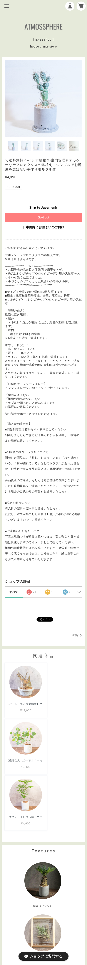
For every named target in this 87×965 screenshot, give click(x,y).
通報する (77, 635)
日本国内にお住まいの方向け (43, 227)
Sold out (43, 217)
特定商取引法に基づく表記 (43, 937)
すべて (14, 592)
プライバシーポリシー (43, 931)
